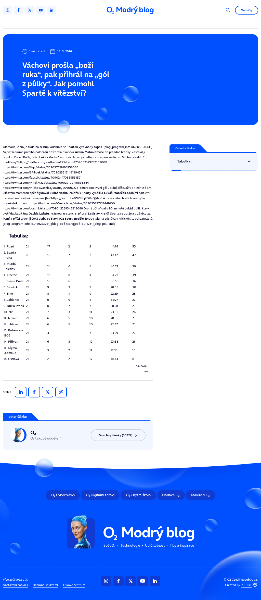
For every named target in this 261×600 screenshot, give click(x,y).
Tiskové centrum (74, 584)
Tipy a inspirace (170, 22)
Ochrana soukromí (45, 584)
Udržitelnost (139, 22)
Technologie (110, 22)
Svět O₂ (84, 22)
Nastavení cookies (15, 584)
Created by (241, 585)
